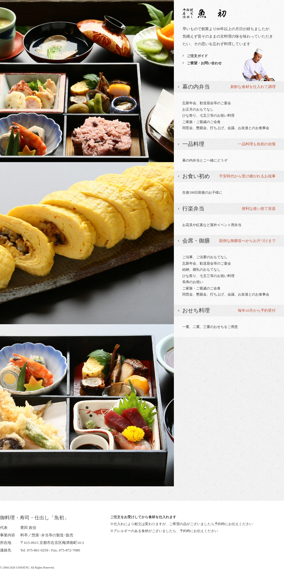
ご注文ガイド (197, 56)
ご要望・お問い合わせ (204, 63)
